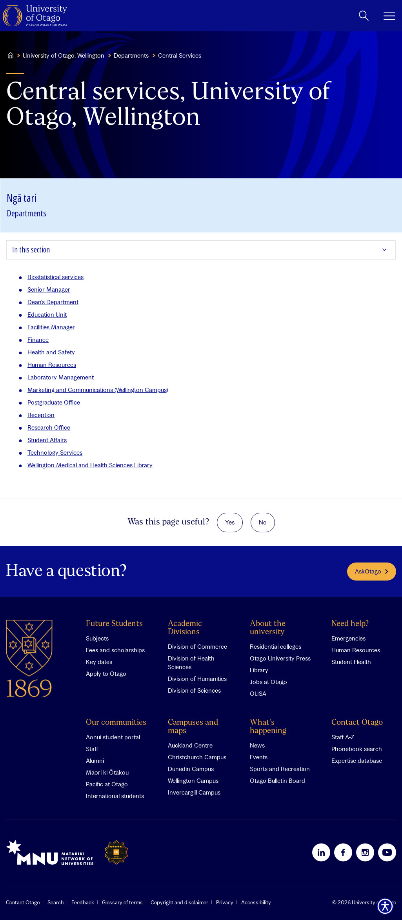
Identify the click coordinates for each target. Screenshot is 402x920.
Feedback (82, 902)
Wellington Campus (193, 780)
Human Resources (51, 364)
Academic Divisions (185, 628)
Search (55, 902)
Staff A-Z (342, 737)
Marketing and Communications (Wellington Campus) (97, 390)
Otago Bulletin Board (277, 780)
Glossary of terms (122, 902)
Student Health (351, 662)
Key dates (99, 662)
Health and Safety (51, 352)
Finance (38, 339)
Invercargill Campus (194, 792)
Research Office (48, 427)
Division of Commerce (197, 646)
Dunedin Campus (191, 769)
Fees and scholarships (115, 650)
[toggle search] (364, 15)
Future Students (114, 624)
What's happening (268, 727)
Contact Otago (357, 723)
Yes (230, 522)
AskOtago (371, 571)
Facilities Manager (51, 327)
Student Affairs (47, 440)
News (257, 745)
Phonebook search (356, 749)
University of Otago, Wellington (63, 55)
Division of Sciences (194, 690)
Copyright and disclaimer (179, 902)
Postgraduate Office (53, 402)
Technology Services (54, 452)
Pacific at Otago (107, 784)
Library (259, 670)
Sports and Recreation (280, 769)
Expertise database (356, 760)
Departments (131, 55)
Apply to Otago (106, 673)
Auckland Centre (190, 745)
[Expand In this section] (201, 250)
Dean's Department (52, 302)
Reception (41, 415)
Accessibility (256, 902)
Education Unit (47, 314)
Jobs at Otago (268, 682)
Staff (92, 749)
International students (115, 796)
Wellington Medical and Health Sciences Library (90, 465)
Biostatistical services (55, 277)
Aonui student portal (113, 737)
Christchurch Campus (197, 757)
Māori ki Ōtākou (107, 772)
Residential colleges (275, 646)
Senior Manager (48, 289)
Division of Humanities (197, 678)
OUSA (258, 693)
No (263, 522)
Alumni (95, 760)
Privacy (224, 902)
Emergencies (348, 638)
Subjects (97, 638)
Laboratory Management (60, 377)
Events (258, 757)
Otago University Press (280, 658)
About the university (268, 628)
